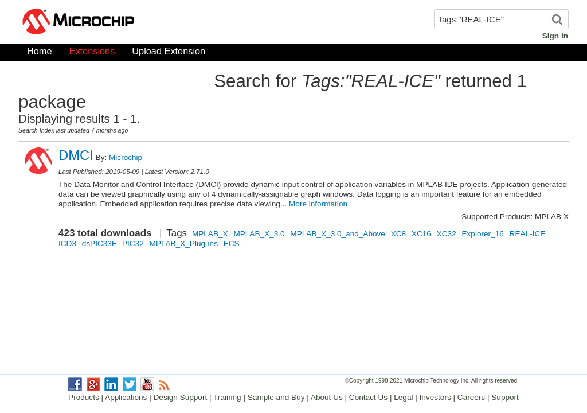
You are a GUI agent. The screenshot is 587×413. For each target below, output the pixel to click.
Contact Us (368, 397)
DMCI (75, 155)
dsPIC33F (99, 243)
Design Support (181, 397)
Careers (471, 397)
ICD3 (67, 243)
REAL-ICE (528, 233)
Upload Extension (168, 53)
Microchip (125, 157)
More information (318, 204)
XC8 (398, 233)
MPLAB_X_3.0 (258, 233)
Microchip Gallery (133, 23)
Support (505, 397)
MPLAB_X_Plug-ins (184, 243)
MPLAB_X (210, 233)
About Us (327, 397)
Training (227, 397)
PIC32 (133, 243)
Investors (435, 397)
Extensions (92, 53)
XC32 (446, 233)
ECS (232, 243)
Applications (126, 397)
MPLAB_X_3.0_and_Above (337, 233)
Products (83, 397)
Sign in (555, 36)
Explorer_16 (482, 233)
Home (39, 53)
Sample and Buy (276, 397)
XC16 (421, 233)
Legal (403, 397)
